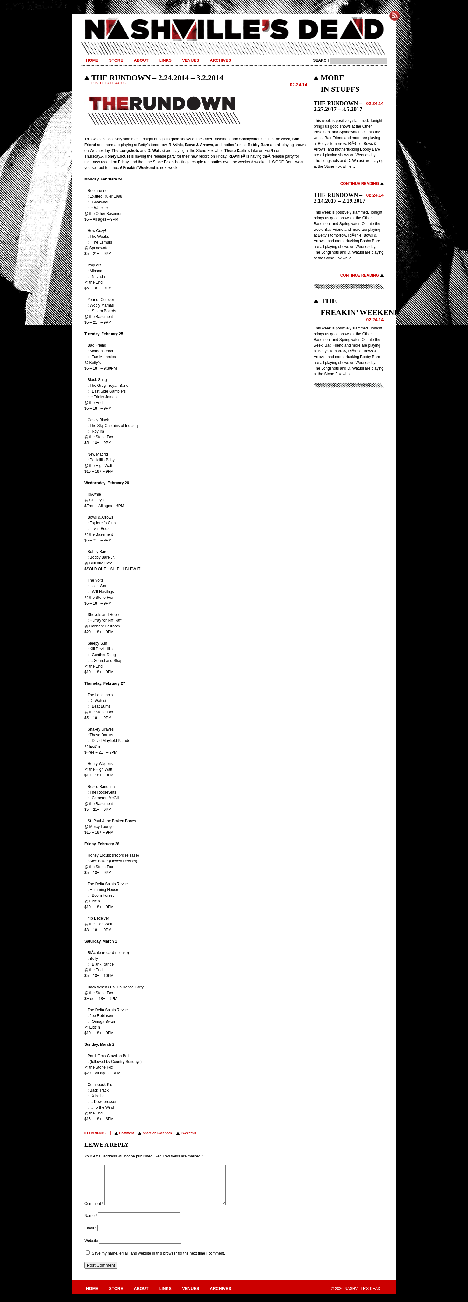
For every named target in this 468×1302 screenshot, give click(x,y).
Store (116, 60)
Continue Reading (359, 183)
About (141, 60)
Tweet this (188, 1133)
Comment (126, 1133)
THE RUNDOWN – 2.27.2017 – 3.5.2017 (338, 106)
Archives (220, 60)
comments (96, 1133)
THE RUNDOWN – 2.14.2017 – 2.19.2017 (339, 198)
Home (92, 60)
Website (91, 1248)
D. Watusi (118, 83)
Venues (190, 60)
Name (90, 1223)
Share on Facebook (157, 1133)
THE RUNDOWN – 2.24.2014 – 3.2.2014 (157, 78)
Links (165, 60)
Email (90, 1236)
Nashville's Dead (234, 30)
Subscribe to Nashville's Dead (394, 16)
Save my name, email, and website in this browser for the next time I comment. (158, 1261)
